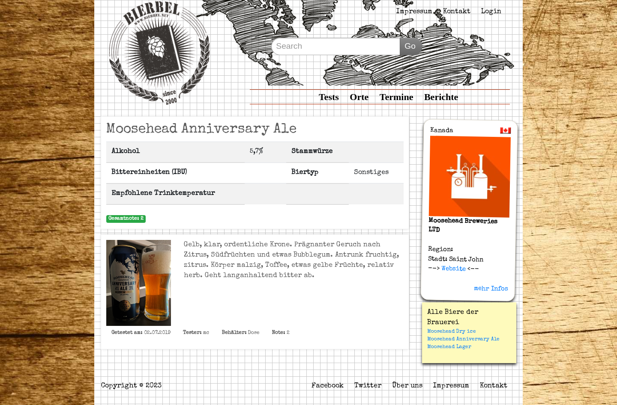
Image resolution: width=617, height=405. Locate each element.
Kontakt (456, 12)
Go (410, 45)
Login (491, 12)
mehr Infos (491, 288)
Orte (359, 97)
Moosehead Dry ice (451, 331)
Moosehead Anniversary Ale (463, 339)
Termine (396, 97)
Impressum (414, 12)
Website (452, 269)
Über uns (407, 386)
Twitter (367, 386)
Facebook (327, 386)
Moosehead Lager (449, 347)
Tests (329, 97)
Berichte (441, 97)
